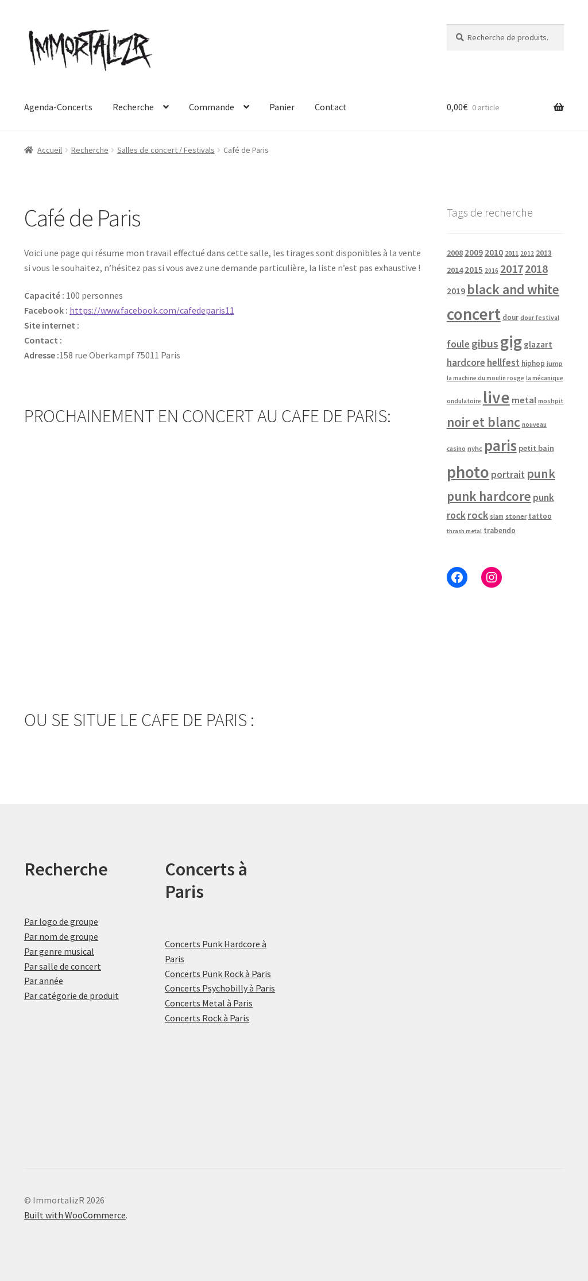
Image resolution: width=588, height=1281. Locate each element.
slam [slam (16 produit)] (497, 516)
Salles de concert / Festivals (166, 150)
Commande (211, 107)
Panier (282, 107)
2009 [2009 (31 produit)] (474, 252)
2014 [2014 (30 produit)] (455, 270)
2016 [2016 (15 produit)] (491, 271)
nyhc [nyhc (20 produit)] (474, 448)
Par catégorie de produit (71, 995)
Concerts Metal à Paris (209, 1003)
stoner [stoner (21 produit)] (516, 516)
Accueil (49, 150)
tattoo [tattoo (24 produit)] (540, 516)
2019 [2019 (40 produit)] (456, 290)
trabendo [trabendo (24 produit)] (499, 530)
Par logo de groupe (61, 921)
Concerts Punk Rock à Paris (218, 973)
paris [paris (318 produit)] (500, 445)
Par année (43, 980)
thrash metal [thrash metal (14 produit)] (464, 531)
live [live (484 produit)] (496, 397)
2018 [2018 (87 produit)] (536, 268)
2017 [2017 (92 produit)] (511, 268)
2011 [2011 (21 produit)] (512, 253)
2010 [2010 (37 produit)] (494, 252)
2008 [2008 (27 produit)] (455, 253)
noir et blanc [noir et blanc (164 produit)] (483, 422)
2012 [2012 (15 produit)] (527, 253)
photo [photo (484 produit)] (468, 472)
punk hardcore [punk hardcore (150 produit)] (489, 496)
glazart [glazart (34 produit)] (538, 344)
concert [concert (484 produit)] (474, 314)
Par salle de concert (62, 966)
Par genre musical (59, 951)
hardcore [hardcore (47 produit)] (466, 362)
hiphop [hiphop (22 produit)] (533, 363)
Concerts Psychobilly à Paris (220, 988)
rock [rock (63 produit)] (477, 515)
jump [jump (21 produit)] (555, 363)
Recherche (133, 107)
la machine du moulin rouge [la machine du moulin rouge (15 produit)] (485, 378)
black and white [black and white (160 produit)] (513, 289)
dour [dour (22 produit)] (510, 317)
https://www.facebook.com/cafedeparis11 (151, 310)
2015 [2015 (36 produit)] (474, 269)
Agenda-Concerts (58, 107)
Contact (331, 107)
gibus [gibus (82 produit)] (484, 343)
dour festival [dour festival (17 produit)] (539, 318)
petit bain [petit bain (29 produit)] (536, 448)
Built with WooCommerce (75, 1215)
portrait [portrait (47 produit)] (508, 474)
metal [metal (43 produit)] (524, 400)
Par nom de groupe (61, 936)
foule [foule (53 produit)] (458, 344)
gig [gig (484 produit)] (511, 341)
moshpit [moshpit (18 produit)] (551, 400)
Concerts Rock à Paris (207, 1018)
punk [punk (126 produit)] (541, 473)
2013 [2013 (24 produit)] (544, 253)
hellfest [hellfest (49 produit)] (503, 362)
